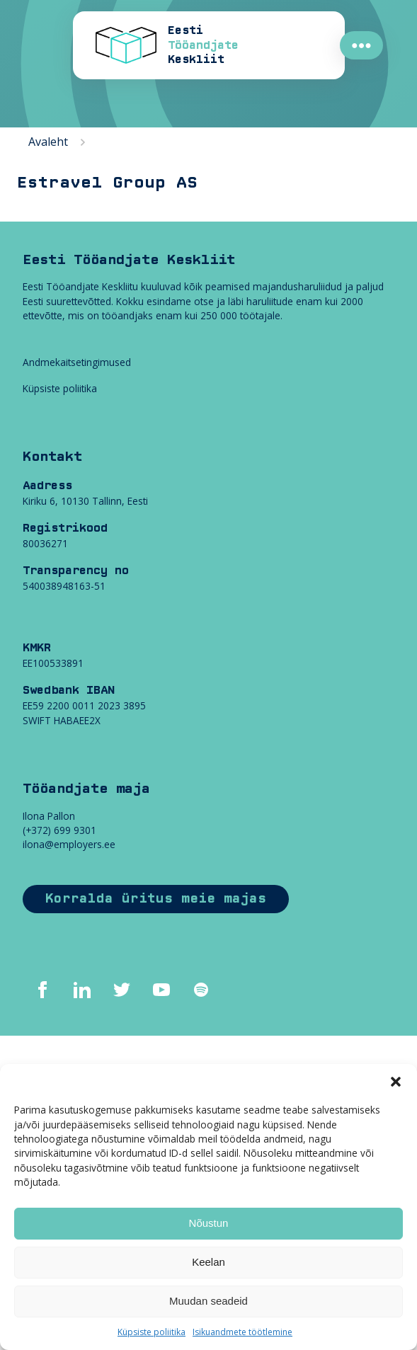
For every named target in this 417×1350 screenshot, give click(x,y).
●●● (361, 45)
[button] (396, 1082)
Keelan (208, 1262)
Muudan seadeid (208, 1301)
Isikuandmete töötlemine (242, 1332)
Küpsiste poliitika (151, 1332)
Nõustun (209, 1223)
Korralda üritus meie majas (155, 898)
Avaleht (48, 141)
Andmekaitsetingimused (77, 362)
